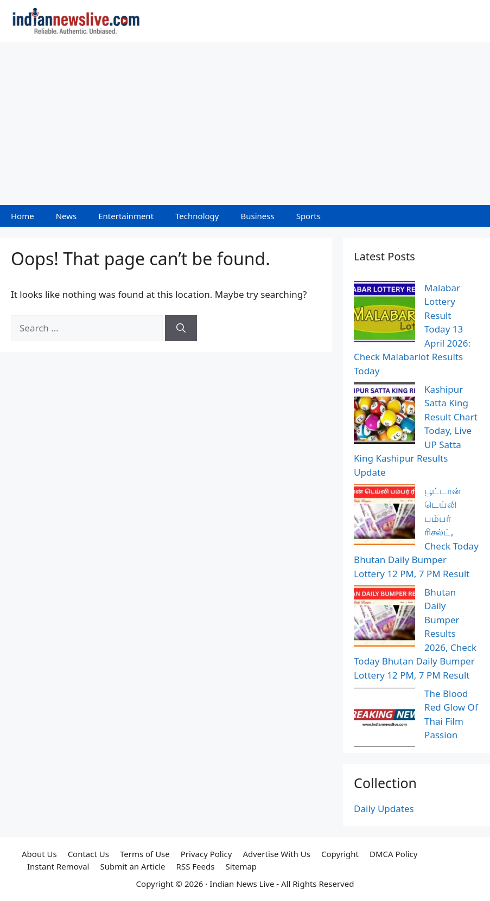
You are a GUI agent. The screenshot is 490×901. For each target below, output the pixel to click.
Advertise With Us (276, 853)
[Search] (181, 328)
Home (22, 215)
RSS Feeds (195, 866)
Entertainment (126, 215)
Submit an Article (132, 866)
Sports (308, 215)
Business (257, 215)
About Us (39, 853)
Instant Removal (58, 866)
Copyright (340, 853)
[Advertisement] (245, 124)
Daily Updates (384, 808)
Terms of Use (145, 853)
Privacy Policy (206, 853)
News (66, 215)
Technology (197, 215)
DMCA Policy (393, 853)
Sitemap (241, 866)
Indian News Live (241, 883)
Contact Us (88, 853)
